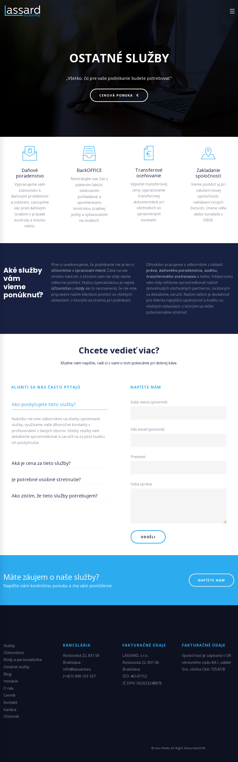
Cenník (9, 695)
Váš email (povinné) (178, 437)
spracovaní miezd (90, 270)
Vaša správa (178, 502)
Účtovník (11, 716)
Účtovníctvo (13, 652)
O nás (8, 688)
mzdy (79, 288)
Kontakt (10, 702)
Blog (7, 674)
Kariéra (9, 709)
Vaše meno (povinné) (178, 409)
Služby (9, 645)
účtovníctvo (61, 288)
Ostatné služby (16, 666)
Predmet (178, 464)
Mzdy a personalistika (22, 659)
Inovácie (10, 681)
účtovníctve (61, 270)
